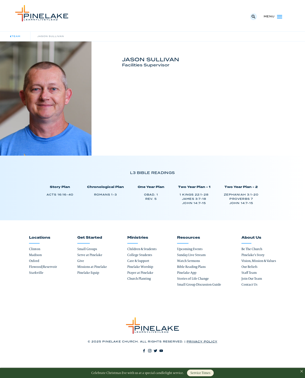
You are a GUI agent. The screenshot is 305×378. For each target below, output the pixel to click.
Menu (273, 16)
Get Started (89, 238)
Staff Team (249, 272)
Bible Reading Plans (191, 266)
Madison (35, 255)
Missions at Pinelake (92, 266)
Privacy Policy (202, 342)
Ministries (137, 238)
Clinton (34, 249)
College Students (139, 255)
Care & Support (138, 261)
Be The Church (251, 249)
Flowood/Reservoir (43, 266)
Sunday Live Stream (191, 255)
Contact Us (249, 284)
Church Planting (139, 278)
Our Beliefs (249, 266)
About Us (251, 238)
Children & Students (142, 249)
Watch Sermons (188, 261)
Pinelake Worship (140, 266)
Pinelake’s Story (252, 255)
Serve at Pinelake (89, 255)
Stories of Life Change (193, 278)
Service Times (200, 373)
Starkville (36, 272)
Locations (39, 238)
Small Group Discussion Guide (199, 284)
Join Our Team (251, 278)
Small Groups (87, 249)
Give (80, 261)
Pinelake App (186, 272)
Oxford (34, 261)
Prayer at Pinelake (140, 272)
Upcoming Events (189, 249)
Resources (188, 238)
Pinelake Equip (88, 272)
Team (16, 36)
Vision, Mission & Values (258, 261)
